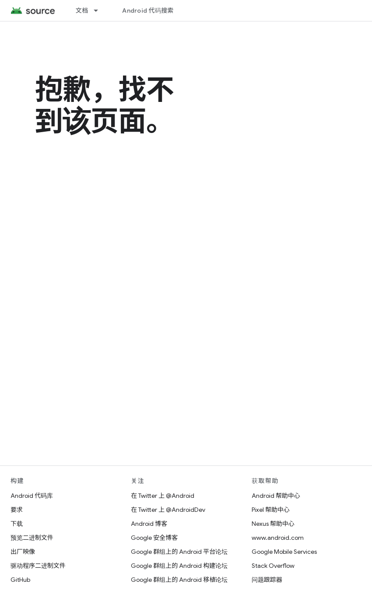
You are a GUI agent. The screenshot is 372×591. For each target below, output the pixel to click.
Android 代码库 (32, 496)
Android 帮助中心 (276, 496)
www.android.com (278, 538)
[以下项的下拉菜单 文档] (100, 10)
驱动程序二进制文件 (38, 566)
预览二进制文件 (32, 538)
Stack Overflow (273, 566)
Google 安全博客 (154, 538)
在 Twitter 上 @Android (162, 496)
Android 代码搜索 (147, 10)
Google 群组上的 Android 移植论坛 (179, 580)
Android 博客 (149, 524)
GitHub (20, 580)
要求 (17, 510)
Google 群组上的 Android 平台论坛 (179, 552)
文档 (82, 10)
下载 (17, 524)
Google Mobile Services (284, 552)
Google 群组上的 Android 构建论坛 (179, 566)
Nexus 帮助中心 (273, 524)
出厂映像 (23, 552)
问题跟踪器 (267, 580)
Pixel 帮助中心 (271, 510)
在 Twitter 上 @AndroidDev (168, 510)
